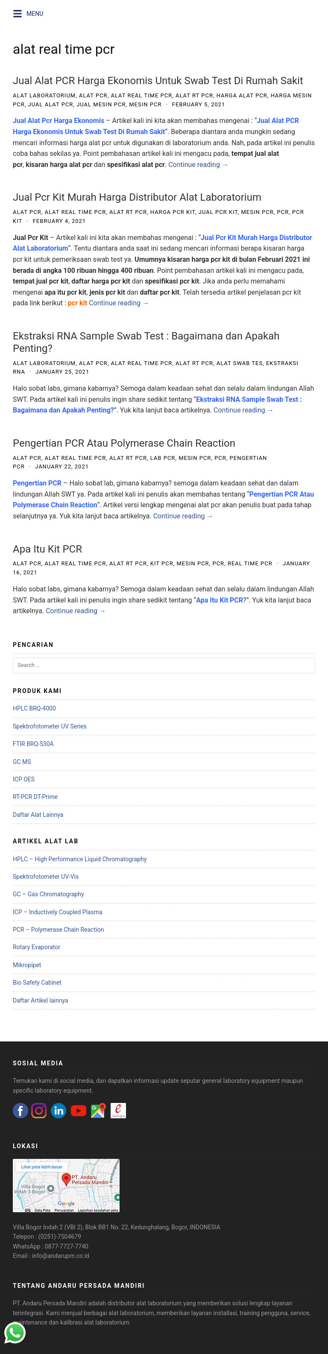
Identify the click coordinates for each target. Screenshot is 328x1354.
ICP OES (24, 779)
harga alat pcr (242, 95)
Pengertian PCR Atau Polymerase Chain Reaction (124, 443)
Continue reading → (198, 165)
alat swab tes (240, 363)
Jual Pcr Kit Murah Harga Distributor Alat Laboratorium (137, 197)
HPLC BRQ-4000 (34, 708)
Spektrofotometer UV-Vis (46, 876)
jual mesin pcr (101, 104)
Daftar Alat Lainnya (38, 814)
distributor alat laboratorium (145, 1303)
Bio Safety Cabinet (37, 982)
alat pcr (93, 95)
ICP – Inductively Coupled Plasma (57, 912)
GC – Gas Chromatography (48, 894)
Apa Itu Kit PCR (47, 549)
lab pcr (163, 458)
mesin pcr (145, 104)
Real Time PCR (250, 563)
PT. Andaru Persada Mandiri (50, 1303)
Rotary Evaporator (36, 947)
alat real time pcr (141, 95)
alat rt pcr (194, 95)
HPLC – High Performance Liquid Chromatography (79, 859)
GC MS (22, 761)
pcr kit (77, 303)
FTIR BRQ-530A (33, 743)
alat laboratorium (44, 95)
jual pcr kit (218, 212)
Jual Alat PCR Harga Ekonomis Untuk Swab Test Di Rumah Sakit (158, 81)
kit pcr (161, 563)
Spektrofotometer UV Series (50, 726)
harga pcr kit (172, 212)
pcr (283, 212)
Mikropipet (27, 965)
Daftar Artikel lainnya (40, 1000)
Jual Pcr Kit (30, 238)
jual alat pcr (50, 104)
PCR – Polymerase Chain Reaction (58, 929)
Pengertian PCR (37, 483)
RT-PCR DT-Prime (35, 796)
